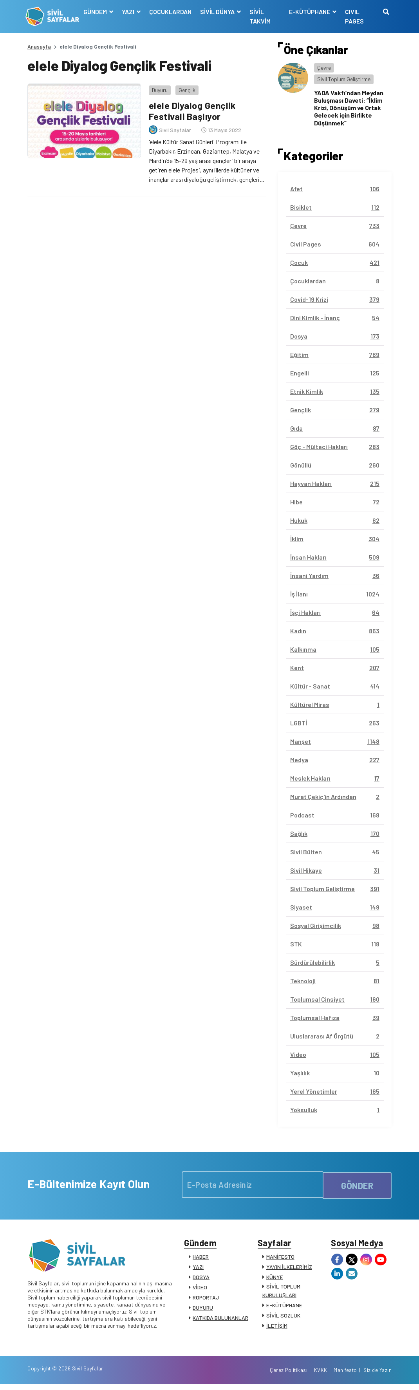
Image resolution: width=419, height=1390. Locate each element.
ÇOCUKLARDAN (171, 11)
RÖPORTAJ (206, 1299)
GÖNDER (357, 1184)
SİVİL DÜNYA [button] (219, 11)
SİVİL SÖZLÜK (283, 1317)
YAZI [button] (130, 11)
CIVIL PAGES (354, 16)
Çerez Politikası (288, 1375)
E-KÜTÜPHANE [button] (310, 11)
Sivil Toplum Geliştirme (343, 79)
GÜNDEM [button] (97, 11)
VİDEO (200, 1289)
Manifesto (345, 1375)
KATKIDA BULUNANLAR (220, 1319)
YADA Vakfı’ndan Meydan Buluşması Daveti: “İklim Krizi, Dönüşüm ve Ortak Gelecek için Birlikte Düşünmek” (348, 108)
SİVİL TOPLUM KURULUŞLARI (281, 1292)
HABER (201, 1258)
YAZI (198, 1268)
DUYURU (203, 1309)
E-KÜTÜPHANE (284, 1307)
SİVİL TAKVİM (261, 16)
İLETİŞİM (276, 1327)
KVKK (320, 1375)
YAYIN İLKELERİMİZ (289, 1268)
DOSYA (201, 1279)
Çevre (324, 67)
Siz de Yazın (377, 1375)
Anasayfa (39, 46)
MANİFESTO (280, 1258)
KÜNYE (274, 1279)
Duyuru (158, 88)
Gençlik (185, 88)
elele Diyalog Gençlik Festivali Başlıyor (191, 109)
